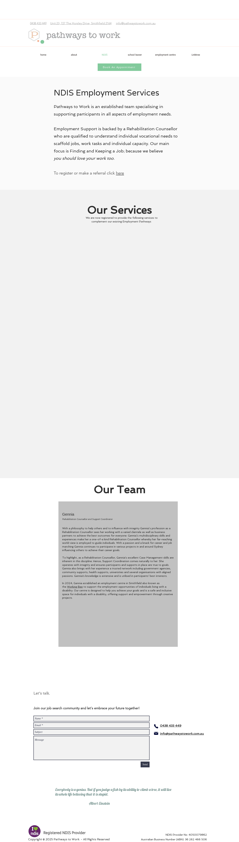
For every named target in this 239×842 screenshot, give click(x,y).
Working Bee (75, 586)
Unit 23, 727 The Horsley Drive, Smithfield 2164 (80, 23)
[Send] (145, 764)
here (120, 173)
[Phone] (156, 726)
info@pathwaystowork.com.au (136, 23)
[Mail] (156, 733)
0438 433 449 (38, 23)
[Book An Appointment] (119, 67)
